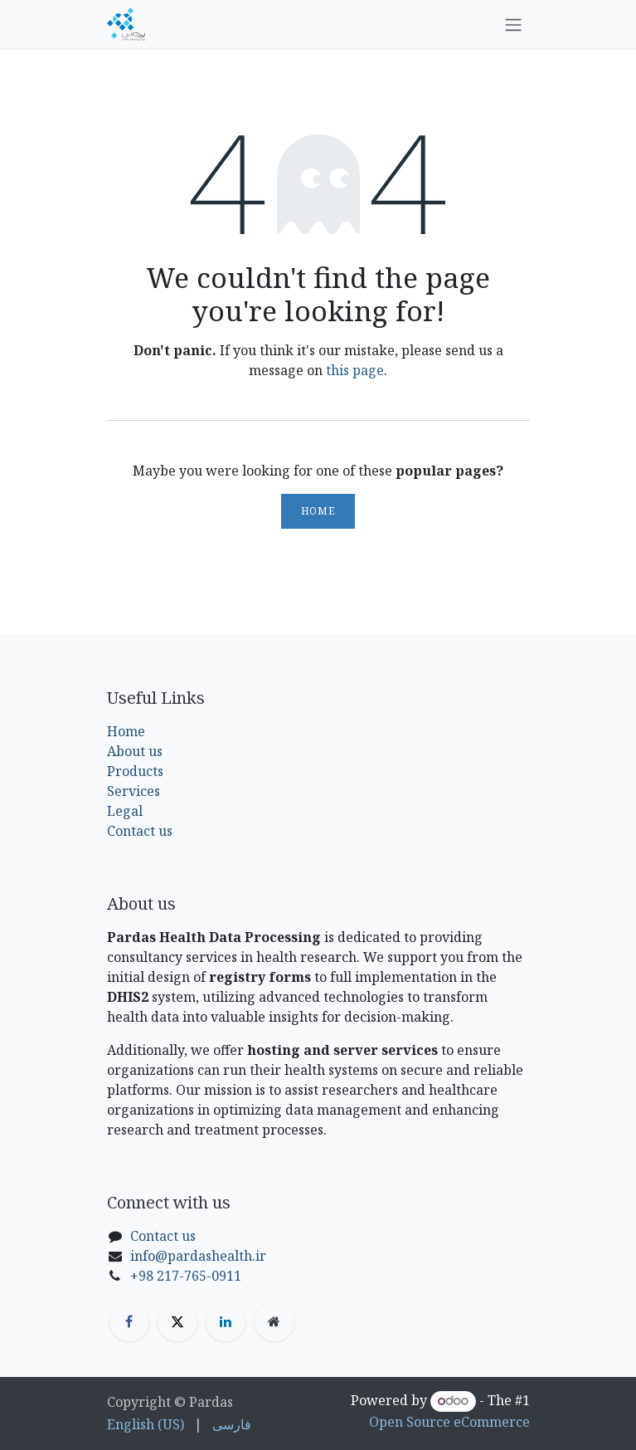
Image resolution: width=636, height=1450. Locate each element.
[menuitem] (145, 1424)
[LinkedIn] (225, 1321)
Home (318, 511)
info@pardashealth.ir (198, 1256)
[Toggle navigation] (513, 24)
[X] (177, 1321)
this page (355, 370)
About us (135, 751)
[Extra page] (274, 1321)
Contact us (139, 831)
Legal (125, 811)
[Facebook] (129, 1321)
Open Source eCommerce (449, 1422)
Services (133, 791)
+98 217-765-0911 (185, 1276)
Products (135, 771)
